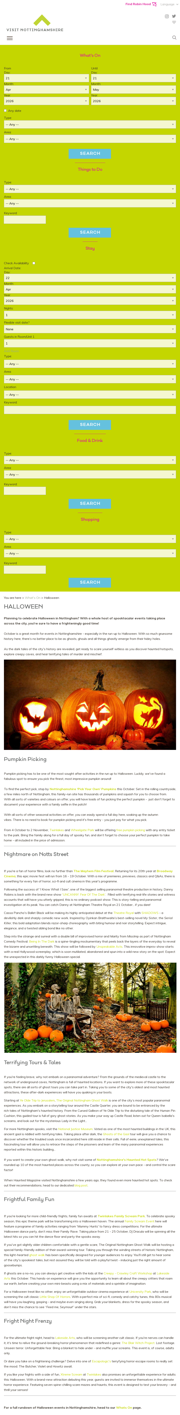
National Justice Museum (75, 1129)
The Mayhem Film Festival (94, 871)
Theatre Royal (123, 913)
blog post (81, 1185)
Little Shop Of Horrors (55, 1297)
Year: (7, 95)
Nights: (8, 308)
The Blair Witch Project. (138, 1343)
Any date (14, 111)
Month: (9, 84)
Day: (7, 72)
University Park (140, 1292)
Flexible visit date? (17, 322)
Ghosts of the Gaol (116, 1134)
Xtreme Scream (71, 1374)
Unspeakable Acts (109, 946)
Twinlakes (57, 830)
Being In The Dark (41, 941)
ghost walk (37, 1255)
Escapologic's (101, 1361)
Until (94, 68)
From (7, 68)
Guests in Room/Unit (19, 337)
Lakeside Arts (65, 1338)
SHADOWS (150, 913)
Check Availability (16, 263)
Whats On (124, 1407)
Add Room (11, 351)
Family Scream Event (139, 1221)
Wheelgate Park (82, 830)
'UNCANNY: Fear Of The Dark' (83, 894)
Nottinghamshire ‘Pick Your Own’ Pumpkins (83, 789)
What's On (32, 598)
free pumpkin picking (131, 830)
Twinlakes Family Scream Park (121, 1216)
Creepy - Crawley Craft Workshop (127, 1273)
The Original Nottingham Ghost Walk (82, 1100)
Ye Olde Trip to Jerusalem (37, 1100)
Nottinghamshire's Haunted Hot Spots (127, 1160)
